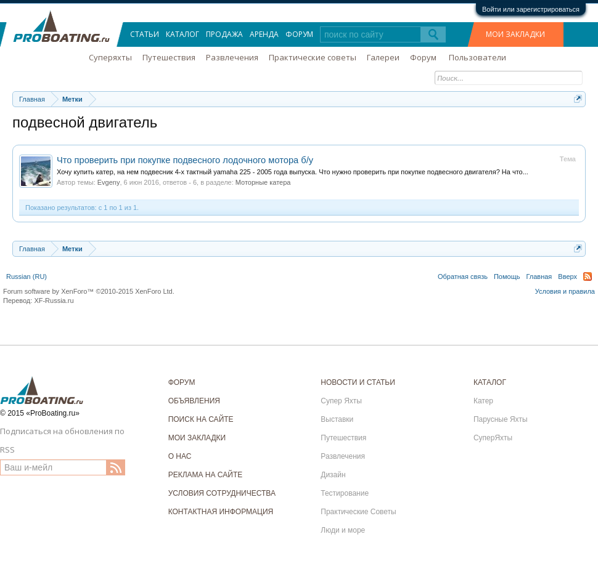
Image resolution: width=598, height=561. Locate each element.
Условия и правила (565, 291)
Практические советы (312, 57)
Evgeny (108, 182)
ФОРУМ (181, 382)
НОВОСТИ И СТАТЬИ (358, 382)
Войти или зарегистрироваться (531, 9)
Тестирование (345, 493)
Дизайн (333, 474)
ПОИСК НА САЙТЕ (201, 419)
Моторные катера (263, 182)
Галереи (383, 57)
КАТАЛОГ (489, 382)
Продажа (224, 34)
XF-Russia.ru (53, 300)
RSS (587, 276)
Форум (299, 34)
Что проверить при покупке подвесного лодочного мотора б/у (185, 160)
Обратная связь (463, 276)
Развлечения (232, 57)
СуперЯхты (492, 438)
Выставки (337, 419)
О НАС (180, 456)
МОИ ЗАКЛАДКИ (515, 34)
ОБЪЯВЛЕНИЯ (194, 401)
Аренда (264, 34)
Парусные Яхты (500, 419)
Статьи (144, 34)
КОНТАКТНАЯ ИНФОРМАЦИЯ (221, 511)
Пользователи (477, 57)
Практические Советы (358, 511)
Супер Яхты (341, 401)
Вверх (567, 276)
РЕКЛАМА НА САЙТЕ (205, 474)
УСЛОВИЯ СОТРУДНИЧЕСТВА (222, 493)
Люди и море (343, 530)
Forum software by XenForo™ (88, 291)
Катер (483, 401)
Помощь (507, 276)
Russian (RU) (26, 276)
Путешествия (168, 57)
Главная (539, 276)
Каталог (182, 34)
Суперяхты (110, 57)
